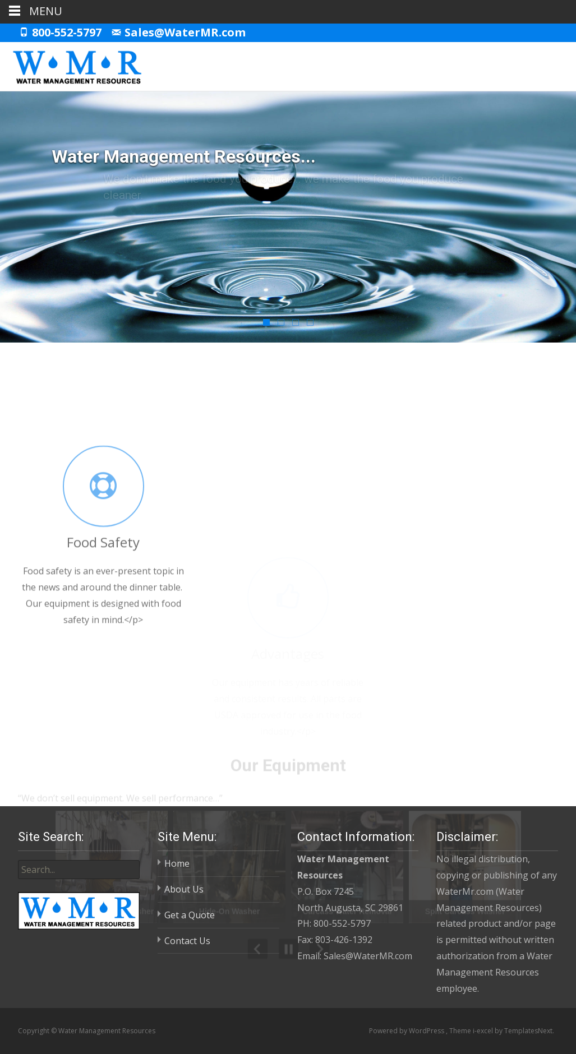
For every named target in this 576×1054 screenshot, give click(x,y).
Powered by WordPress (407, 1030)
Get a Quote (189, 915)
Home (177, 863)
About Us (184, 889)
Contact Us (187, 941)
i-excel (484, 1030)
